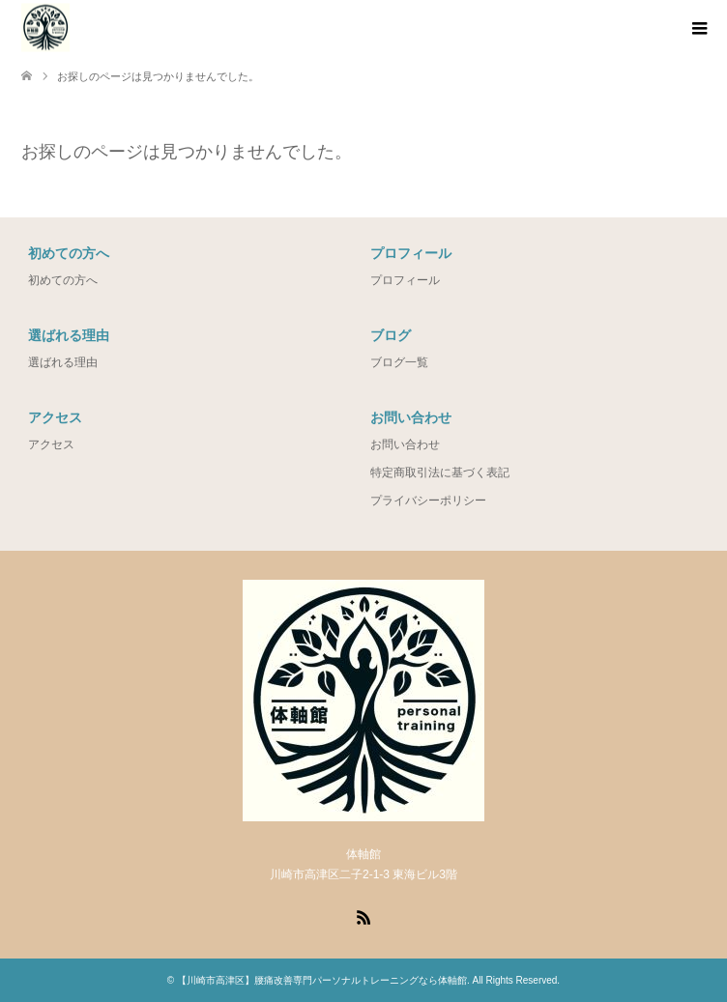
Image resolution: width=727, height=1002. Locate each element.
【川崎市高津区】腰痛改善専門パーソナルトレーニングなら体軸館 (322, 980)
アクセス (51, 444)
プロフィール (405, 280)
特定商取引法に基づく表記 (439, 472)
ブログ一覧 (399, 362)
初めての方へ (63, 280)
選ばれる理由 (63, 362)
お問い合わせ (405, 444)
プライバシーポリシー (428, 500)
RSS (363, 916)
